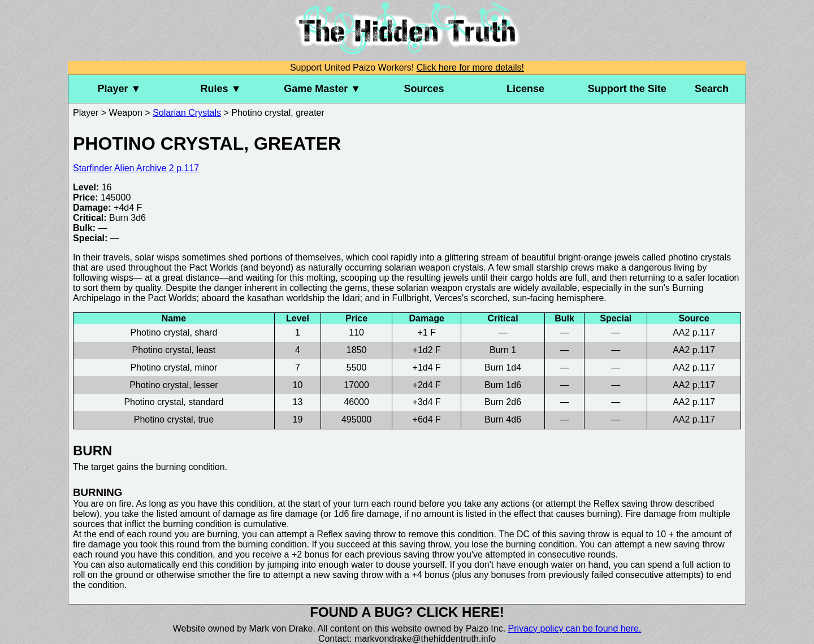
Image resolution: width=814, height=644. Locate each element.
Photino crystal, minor (174, 367)
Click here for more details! (470, 67)
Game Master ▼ (322, 88)
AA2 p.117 (694, 332)
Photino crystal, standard (173, 402)
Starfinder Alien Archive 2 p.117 (136, 168)
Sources (424, 88)
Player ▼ (119, 88)
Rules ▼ (221, 88)
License (525, 88)
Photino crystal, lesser (173, 385)
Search (712, 88)
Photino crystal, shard (173, 332)
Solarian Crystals (187, 113)
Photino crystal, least (174, 350)
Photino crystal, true (174, 419)
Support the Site (627, 88)
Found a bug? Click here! (407, 612)
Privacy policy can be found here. (575, 628)
